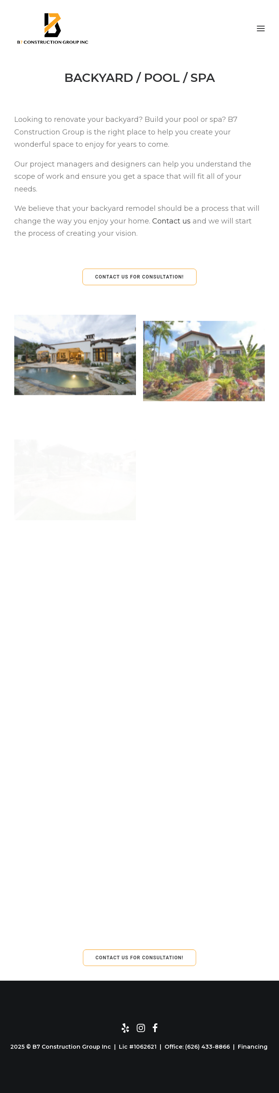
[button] (261, 28)
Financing (253, 1046)
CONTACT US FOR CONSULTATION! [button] (139, 277)
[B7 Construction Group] (52, 28)
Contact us (171, 221)
